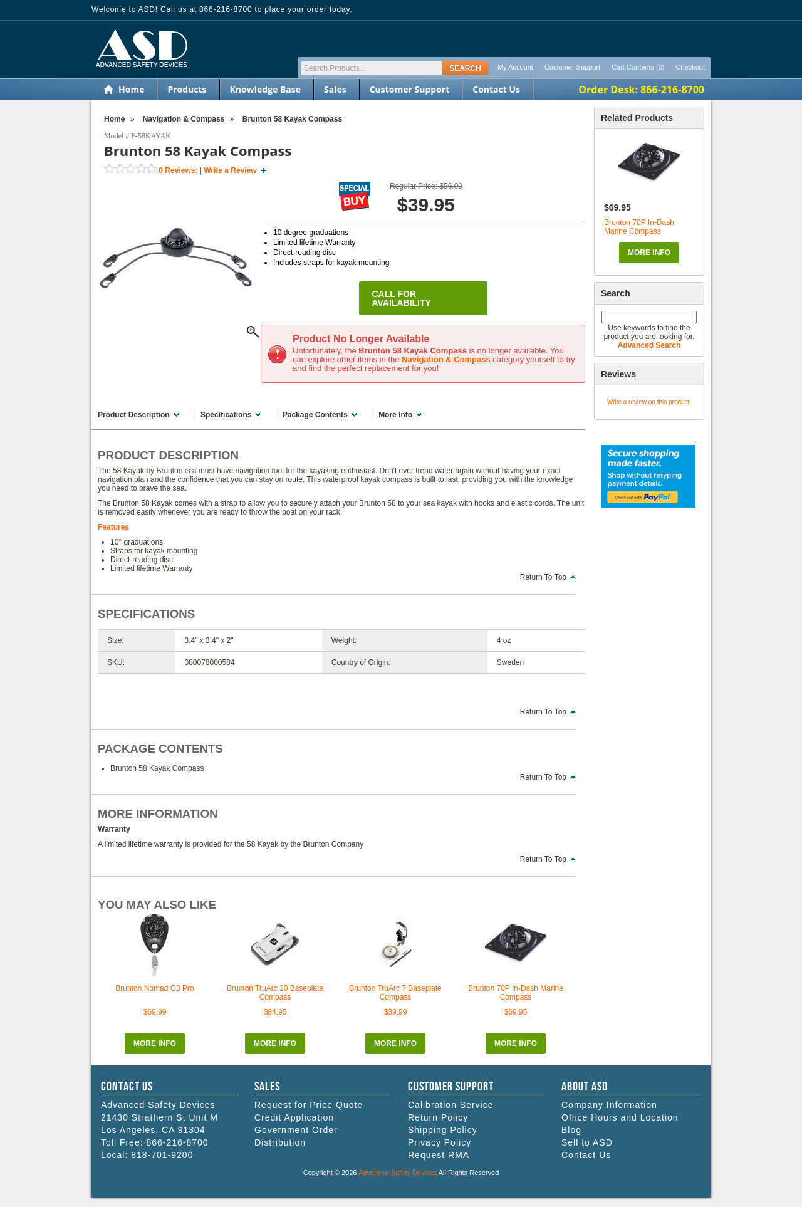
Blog (571, 1130)
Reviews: (178, 170)
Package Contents (315, 414)
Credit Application (294, 1117)
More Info (649, 252)
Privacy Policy (439, 1142)
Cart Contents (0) (638, 67)
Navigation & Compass (446, 359)
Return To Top (543, 577)
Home (131, 89)
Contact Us (496, 89)
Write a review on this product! (649, 402)
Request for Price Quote (308, 1105)
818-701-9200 (162, 1155)
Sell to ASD (587, 1142)
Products (186, 89)
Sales (335, 89)
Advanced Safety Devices (397, 1172)
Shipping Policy (442, 1130)
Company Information (609, 1105)
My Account (515, 67)
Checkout (690, 67)
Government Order (296, 1130)
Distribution (280, 1142)
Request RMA (438, 1155)
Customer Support (572, 67)
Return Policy (438, 1117)
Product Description (134, 414)
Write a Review (230, 170)
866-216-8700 (177, 1142)
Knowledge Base (265, 89)
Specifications (225, 414)
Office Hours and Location (620, 1117)
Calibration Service (451, 1105)
